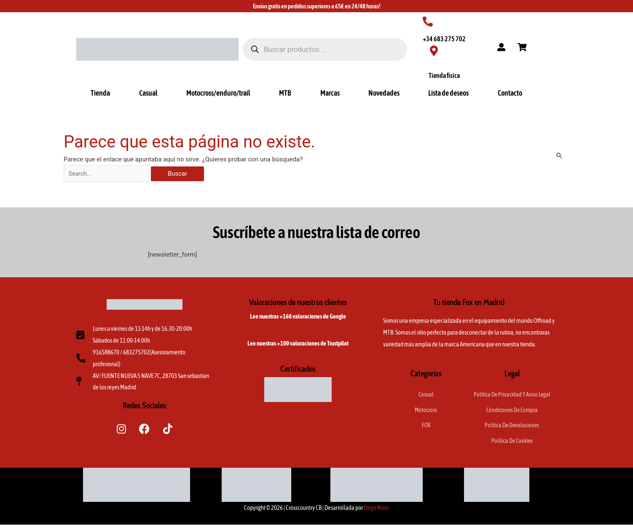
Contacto (510, 92)
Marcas (330, 92)
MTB (285, 92)
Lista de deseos (448, 92)
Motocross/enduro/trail (218, 92)
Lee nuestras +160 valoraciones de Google (298, 318)
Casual (148, 92)
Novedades (384, 92)
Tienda (100, 92)
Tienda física (444, 75)
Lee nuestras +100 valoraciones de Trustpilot (298, 344)
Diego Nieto (376, 511)
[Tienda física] (434, 51)
